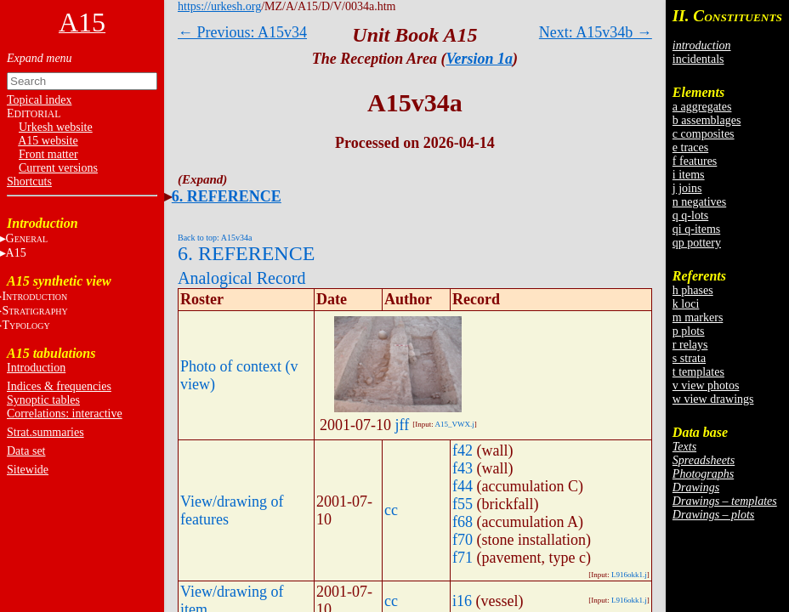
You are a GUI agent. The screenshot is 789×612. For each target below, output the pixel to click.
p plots (689, 331)
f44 (462, 486)
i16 (462, 600)
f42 (462, 450)
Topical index (39, 100)
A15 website (47, 140)
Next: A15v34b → (595, 32)
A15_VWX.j (454, 424)
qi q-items (696, 229)
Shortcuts (29, 181)
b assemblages (707, 120)
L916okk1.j (629, 574)
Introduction (36, 367)
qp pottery (697, 242)
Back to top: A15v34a (215, 237)
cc (391, 510)
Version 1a (480, 58)
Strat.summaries (45, 432)
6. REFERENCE (226, 196)
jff (402, 425)
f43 (462, 468)
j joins (687, 188)
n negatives (699, 202)
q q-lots (690, 215)
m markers (698, 317)
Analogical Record (242, 278)
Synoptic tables (43, 400)
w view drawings (713, 399)
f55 (462, 504)
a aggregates (702, 106)
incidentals (698, 59)
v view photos (706, 385)
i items (689, 174)
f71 (462, 557)
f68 (462, 521)
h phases (693, 290)
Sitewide (27, 469)
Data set (26, 451)
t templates (698, 372)
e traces (690, 147)
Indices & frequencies (59, 386)
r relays (690, 344)
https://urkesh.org (219, 6)
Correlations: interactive (64, 413)
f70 (462, 539)
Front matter (48, 154)
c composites (704, 134)
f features (695, 161)
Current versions (58, 168)
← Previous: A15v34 (242, 32)
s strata (689, 358)
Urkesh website (56, 127)
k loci (686, 304)
